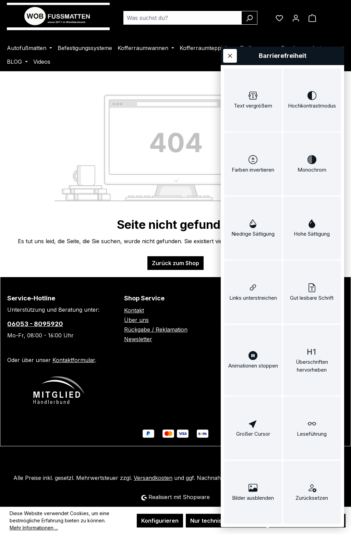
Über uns (136, 319)
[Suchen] (249, 18)
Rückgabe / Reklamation (155, 329)
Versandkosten (153, 477)
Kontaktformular (73, 360)
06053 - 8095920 (35, 323)
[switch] (253, 100)
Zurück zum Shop (175, 263)
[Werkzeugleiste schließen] (230, 56)
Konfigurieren (160, 520)
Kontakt (134, 310)
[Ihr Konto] (296, 18)
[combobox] (182, 18)
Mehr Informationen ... (34, 528)
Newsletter (138, 339)
